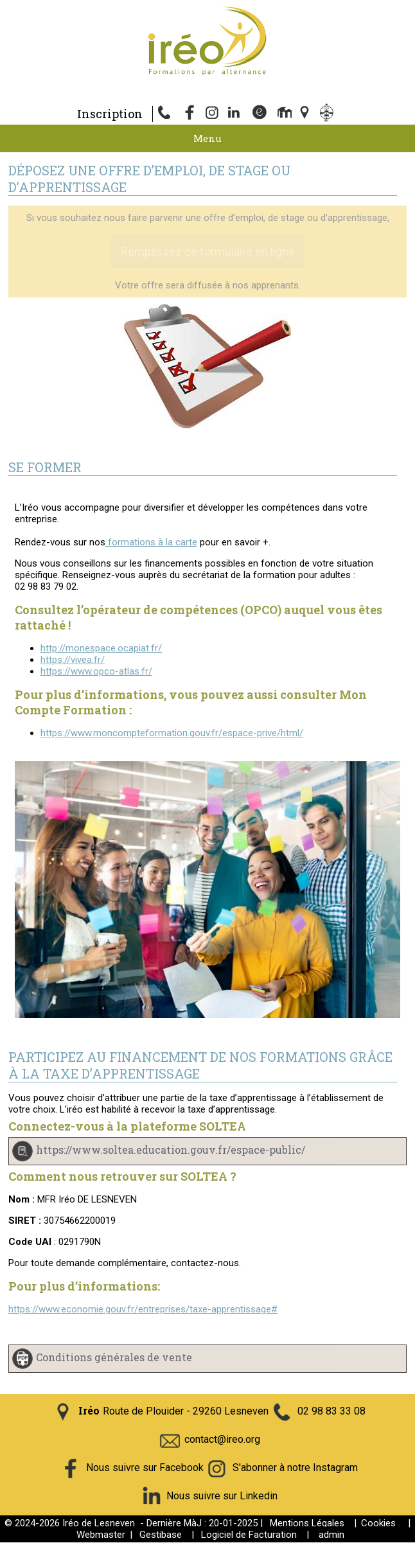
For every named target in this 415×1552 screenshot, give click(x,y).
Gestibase (160, 1534)
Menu (207, 138)
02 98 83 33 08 (331, 1411)
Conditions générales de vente (114, 1357)
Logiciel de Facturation (249, 1534)
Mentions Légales (307, 1523)
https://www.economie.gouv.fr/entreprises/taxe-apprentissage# (143, 1309)
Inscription (110, 113)
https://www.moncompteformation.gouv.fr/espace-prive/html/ (171, 733)
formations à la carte (151, 542)
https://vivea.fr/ (72, 660)
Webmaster (100, 1534)
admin (331, 1534)
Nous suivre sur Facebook (145, 1467)
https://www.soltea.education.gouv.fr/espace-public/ (170, 1149)
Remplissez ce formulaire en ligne (208, 251)
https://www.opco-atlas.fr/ (96, 671)
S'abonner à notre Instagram (295, 1467)
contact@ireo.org (222, 1439)
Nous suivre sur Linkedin (222, 1496)
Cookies (378, 1523)
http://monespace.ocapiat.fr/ (101, 648)
